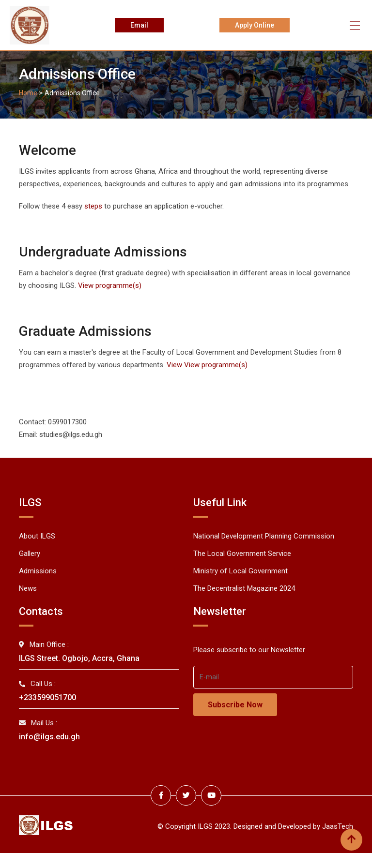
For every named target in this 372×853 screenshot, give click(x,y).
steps (94, 206)
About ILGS (37, 536)
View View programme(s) (207, 364)
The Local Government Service (242, 553)
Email (139, 25)
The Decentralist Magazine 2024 (244, 588)
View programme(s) (109, 285)
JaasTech (337, 825)
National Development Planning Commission (263, 536)
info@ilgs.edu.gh (49, 736)
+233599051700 (47, 697)
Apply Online (255, 25)
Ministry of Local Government (240, 571)
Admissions (38, 571)
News (28, 588)
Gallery (29, 553)
